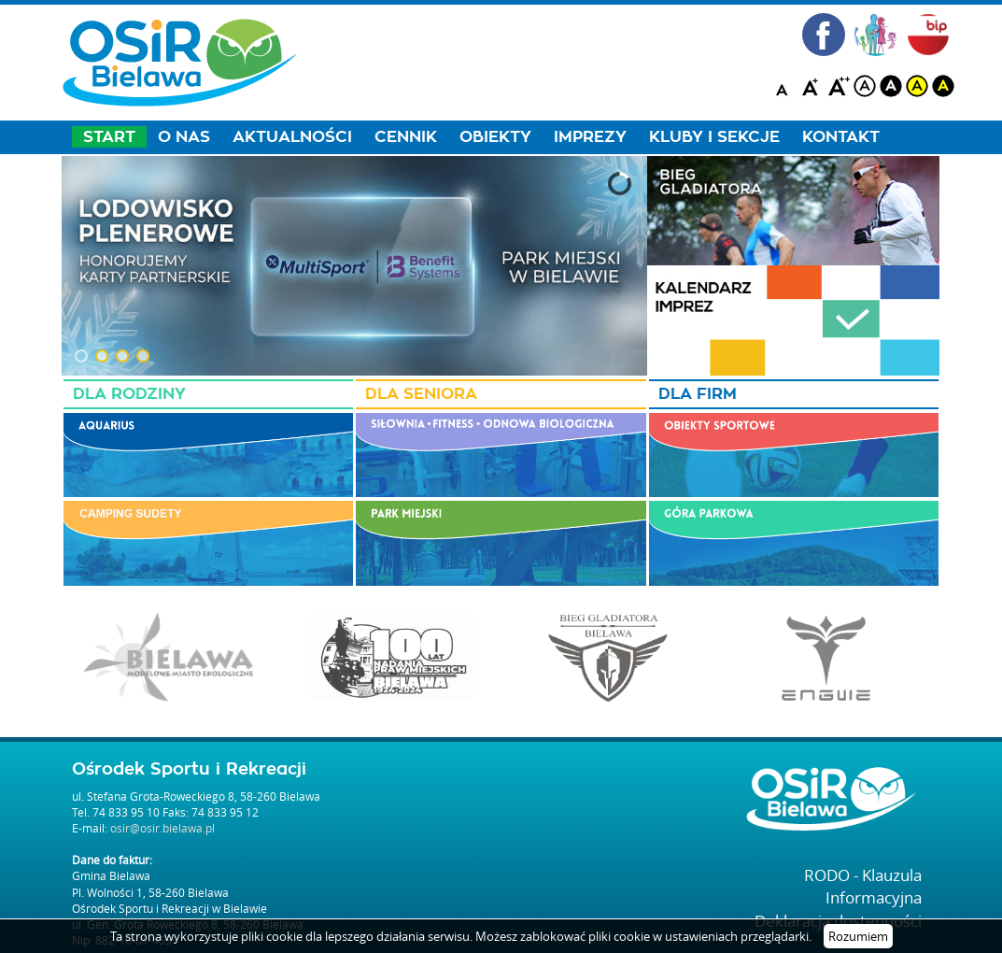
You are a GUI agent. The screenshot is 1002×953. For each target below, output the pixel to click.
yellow (917, 86)
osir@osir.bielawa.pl (162, 827)
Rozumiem (858, 936)
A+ (812, 86)
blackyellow (943, 86)
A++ (838, 86)
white (865, 86)
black (891, 86)
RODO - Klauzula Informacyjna (863, 886)
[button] (81, 356)
